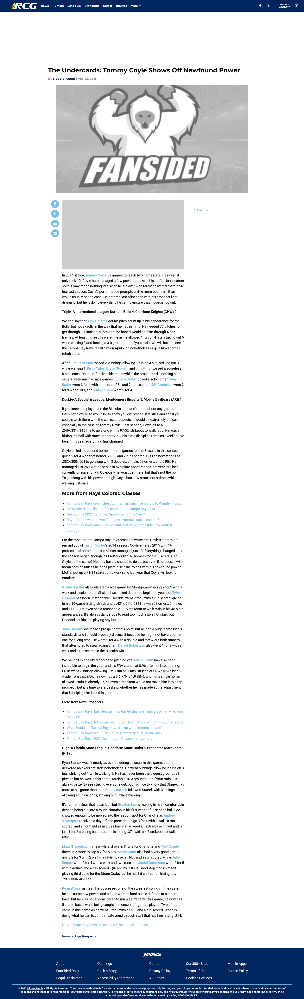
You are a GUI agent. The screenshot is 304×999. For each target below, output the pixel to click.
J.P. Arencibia (162, 385)
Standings (92, 6)
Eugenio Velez (126, 379)
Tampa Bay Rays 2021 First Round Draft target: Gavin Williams (114, 733)
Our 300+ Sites (197, 964)
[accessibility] (296, 5)
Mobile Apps (237, 964)
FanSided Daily (67, 971)
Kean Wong (71, 888)
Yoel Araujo (170, 846)
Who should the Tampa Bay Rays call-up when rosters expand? (115, 728)
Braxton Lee (127, 804)
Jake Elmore (103, 390)
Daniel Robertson (131, 645)
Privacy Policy (159, 971)
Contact (155, 964)
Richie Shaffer (73, 587)
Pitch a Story (107, 971)
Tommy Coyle (96, 275)
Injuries (121, 6)
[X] (268, 5)
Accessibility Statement (115, 978)
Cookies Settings (199, 978)
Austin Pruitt (143, 660)
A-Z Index (156, 978)
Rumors (58, 6)
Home (66, 936)
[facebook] (260, 5)
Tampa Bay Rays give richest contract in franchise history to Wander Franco (124, 503)
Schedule (74, 6)
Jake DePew (72, 629)
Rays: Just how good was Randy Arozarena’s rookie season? (113, 520)
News (45, 6)
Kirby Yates (96, 368)
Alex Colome (97, 321)
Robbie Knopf (64, 79)
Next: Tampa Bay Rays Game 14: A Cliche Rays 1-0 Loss (105, 925)
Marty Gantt (127, 852)
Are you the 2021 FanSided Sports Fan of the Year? (106, 514)
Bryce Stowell (117, 368)
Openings (104, 964)
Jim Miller (144, 368)
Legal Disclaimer (69, 978)
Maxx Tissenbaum (76, 846)
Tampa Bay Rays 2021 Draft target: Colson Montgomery (110, 738)
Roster (107, 6)
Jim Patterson (82, 363)
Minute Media (35, 988)
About (61, 964)
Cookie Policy (237, 971)
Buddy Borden (116, 790)
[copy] (55, 233)
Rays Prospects (85, 936)
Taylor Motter (94, 545)
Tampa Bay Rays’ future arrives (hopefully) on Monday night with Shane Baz (125, 722)
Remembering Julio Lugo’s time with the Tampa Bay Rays (111, 509)
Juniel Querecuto (151, 863)
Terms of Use (196, 971)
